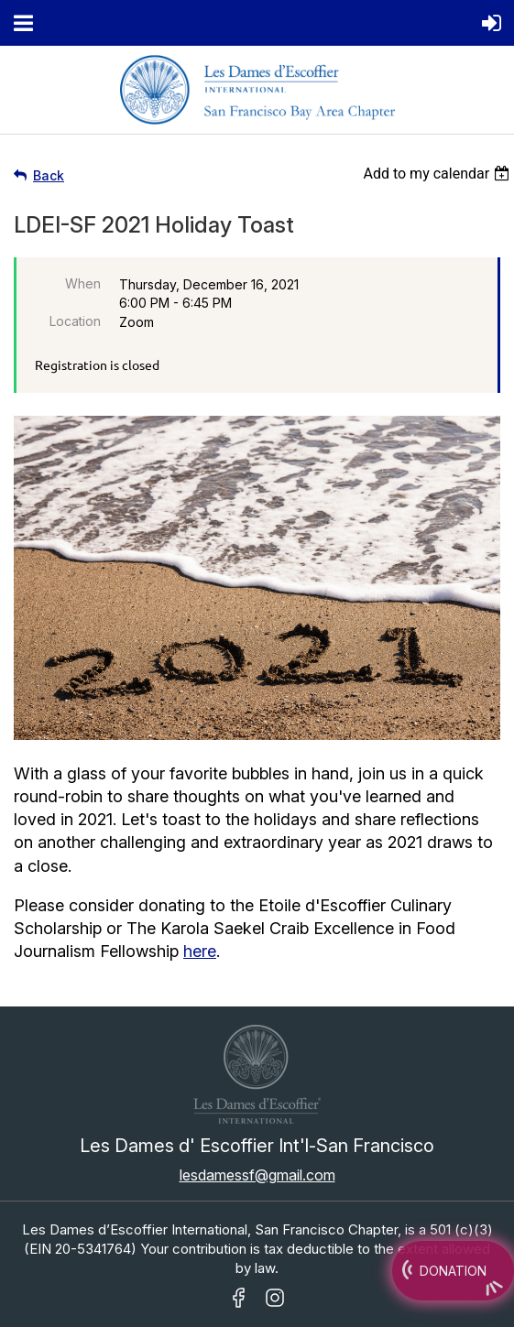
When (83, 283)
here (199, 951)
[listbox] (438, 173)
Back (48, 175)
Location (75, 321)
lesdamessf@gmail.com (257, 1175)
